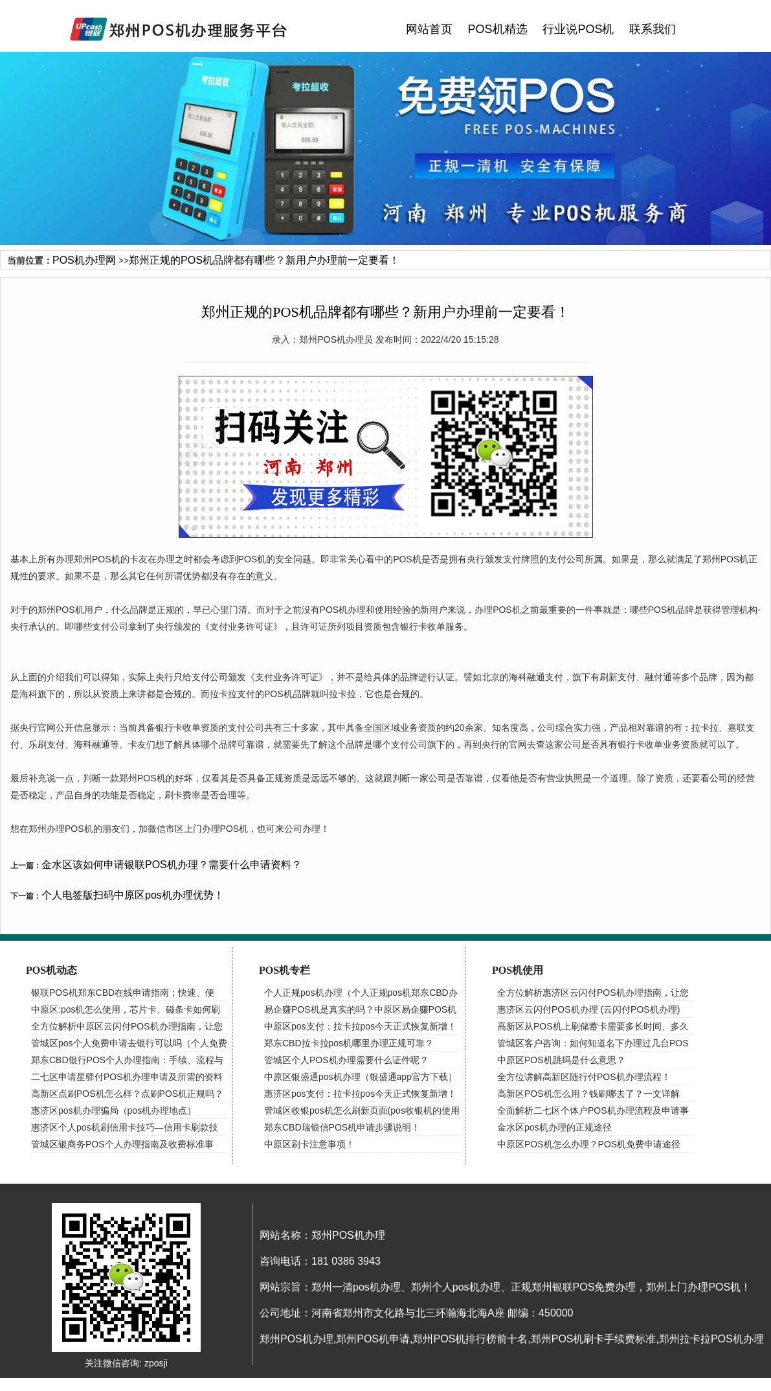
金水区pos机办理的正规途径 (554, 1127)
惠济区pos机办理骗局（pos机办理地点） (113, 1110)
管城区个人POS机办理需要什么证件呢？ (346, 1060)
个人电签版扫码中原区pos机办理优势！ (132, 895)
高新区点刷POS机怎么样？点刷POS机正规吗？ (127, 1093)
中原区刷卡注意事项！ (309, 1144)
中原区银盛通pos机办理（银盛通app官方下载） (360, 1077)
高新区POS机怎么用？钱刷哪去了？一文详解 (588, 1093)
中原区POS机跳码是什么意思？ (561, 1060)
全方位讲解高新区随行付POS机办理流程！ (584, 1077)
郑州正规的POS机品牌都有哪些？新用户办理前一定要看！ (264, 260)
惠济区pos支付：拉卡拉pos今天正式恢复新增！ (360, 1093)
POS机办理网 (84, 260)
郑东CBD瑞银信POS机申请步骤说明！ (342, 1127)
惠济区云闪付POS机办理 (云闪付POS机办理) (588, 1009)
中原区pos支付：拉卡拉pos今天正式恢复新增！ (360, 1026)
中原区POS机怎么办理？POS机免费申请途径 (588, 1144)
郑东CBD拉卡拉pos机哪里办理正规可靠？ (349, 1043)
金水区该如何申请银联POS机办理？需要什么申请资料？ (171, 864)
